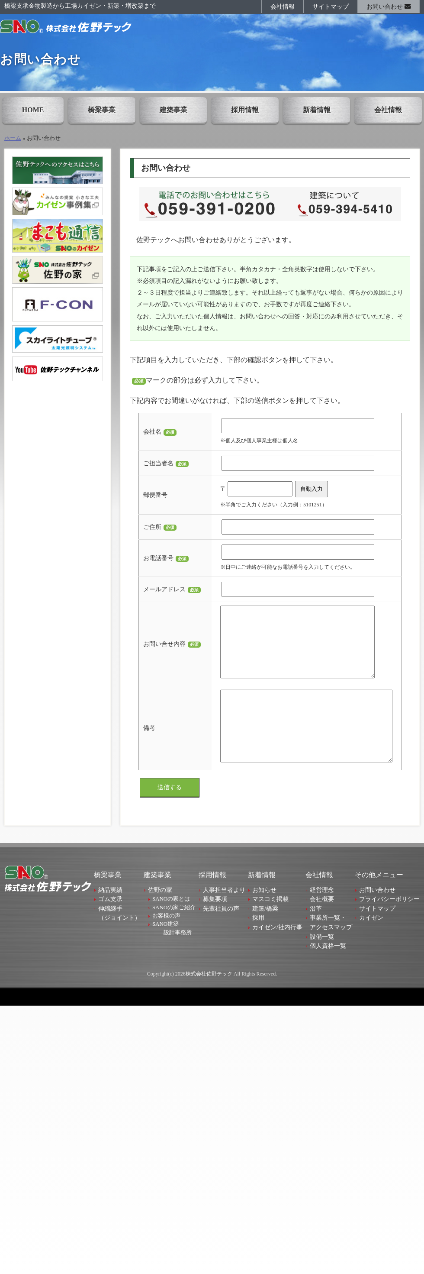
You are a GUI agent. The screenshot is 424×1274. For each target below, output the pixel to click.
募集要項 (215, 925)
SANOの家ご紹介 (174, 933)
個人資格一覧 (328, 972)
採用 (258, 943)
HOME (33, 109)
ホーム (12, 138)
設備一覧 (322, 963)
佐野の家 (160, 916)
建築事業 (173, 109)
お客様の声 (166, 942)
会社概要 (322, 925)
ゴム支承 (110, 925)
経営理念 (322, 916)
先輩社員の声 (221, 934)
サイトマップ (330, 6)
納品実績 (110, 916)
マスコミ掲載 (270, 925)
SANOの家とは (171, 925)
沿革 (316, 934)
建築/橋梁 (265, 934)
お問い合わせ (388, 6)
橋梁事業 (102, 109)
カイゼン (371, 943)
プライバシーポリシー (389, 925)
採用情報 (245, 109)
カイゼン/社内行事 (277, 953)
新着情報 (317, 109)
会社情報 (282, 6)
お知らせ (264, 916)
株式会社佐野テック (209, 1000)
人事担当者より (224, 916)
